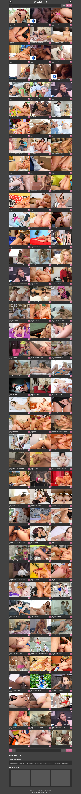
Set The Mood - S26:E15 (56, 283)
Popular (68, 5)
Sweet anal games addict (14, 671)
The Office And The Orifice (57, 505)
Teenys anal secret (55, 486)
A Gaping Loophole (55, 597)
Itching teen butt (34, 523)
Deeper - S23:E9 (34, 135)
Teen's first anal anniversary (57, 357)
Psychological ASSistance (36, 505)
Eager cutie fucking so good (57, 42)
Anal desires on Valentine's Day (15, 153)
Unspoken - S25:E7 (13, 79)
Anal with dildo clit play (56, 616)
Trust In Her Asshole (13, 394)
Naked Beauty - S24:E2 (14, 505)
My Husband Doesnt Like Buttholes (59, 468)
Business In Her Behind (14, 190)
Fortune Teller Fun (34, 153)
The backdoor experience (57, 634)
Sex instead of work (13, 209)
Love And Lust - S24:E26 (35, 116)
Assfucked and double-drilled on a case (17, 579)
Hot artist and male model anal (15, 653)
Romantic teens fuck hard (57, 579)
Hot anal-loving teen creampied (15, 708)
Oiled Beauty (12, 597)
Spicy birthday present (56, 449)
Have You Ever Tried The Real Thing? (16, 449)
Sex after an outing (55, 560)
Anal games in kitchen (56, 172)
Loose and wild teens (13, 61)
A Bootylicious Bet (55, 246)
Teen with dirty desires (14, 116)
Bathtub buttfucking (35, 412)
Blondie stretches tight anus (57, 153)
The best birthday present (36, 246)
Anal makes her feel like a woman (37, 264)
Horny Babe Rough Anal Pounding (58, 727)
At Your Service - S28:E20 (36, 616)
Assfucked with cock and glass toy (16, 375)
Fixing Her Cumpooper (13, 227)
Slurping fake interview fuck (57, 338)
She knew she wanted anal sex (37, 357)
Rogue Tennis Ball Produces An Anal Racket (39, 653)
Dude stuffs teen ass (35, 320)
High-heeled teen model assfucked (16, 264)
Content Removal (41, 792)
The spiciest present (56, 190)
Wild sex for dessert (35, 227)
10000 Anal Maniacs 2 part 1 (36, 61)
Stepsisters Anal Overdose (14, 523)
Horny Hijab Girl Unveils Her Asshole (59, 301)
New (63, 5)
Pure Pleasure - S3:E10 (35, 79)
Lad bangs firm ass (13, 135)
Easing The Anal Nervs (56, 708)
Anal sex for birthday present (36, 560)
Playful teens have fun (14, 727)
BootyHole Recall (55, 523)
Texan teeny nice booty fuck (57, 690)
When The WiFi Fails (13, 98)
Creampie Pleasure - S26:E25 (36, 634)
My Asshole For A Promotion (57, 394)
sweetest (40, 2)
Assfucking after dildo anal (14, 301)
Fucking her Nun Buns (13, 338)
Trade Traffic (34, 792)
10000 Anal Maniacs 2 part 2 (57, 79)
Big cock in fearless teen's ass (58, 320)
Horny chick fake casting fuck (36, 449)
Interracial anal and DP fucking (15, 560)
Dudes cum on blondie (35, 579)
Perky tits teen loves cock (57, 653)
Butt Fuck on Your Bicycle (36, 98)
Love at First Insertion (13, 412)
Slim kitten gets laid (34, 468)
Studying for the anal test (36, 486)
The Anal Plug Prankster (14, 24)
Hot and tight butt (13, 246)
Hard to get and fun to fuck (36, 708)
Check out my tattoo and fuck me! (37, 42)
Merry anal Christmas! (35, 394)
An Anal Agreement (34, 542)
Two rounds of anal (13, 357)
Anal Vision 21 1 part (34, 24)
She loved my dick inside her (57, 264)
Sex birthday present (56, 671)
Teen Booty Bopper (55, 135)
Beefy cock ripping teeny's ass (58, 745)
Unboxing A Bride (34, 172)
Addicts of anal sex (34, 671)
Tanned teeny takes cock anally (37, 727)
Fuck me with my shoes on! (14, 634)
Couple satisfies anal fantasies (37, 597)
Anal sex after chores (13, 431)
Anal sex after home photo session (16, 468)
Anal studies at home (13, 320)
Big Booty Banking (55, 209)
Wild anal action (34, 431)
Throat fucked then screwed (36, 209)
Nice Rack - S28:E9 (34, 338)
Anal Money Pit (55, 227)
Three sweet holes (34, 283)
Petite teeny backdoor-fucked (37, 375)
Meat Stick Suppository (56, 116)
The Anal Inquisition (55, 375)
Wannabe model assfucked (36, 190)
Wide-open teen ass (13, 172)
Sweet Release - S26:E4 (35, 301)
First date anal (12, 745)
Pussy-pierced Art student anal (37, 745)
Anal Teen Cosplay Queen (36, 690)
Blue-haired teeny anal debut (57, 61)
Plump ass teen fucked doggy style (16, 486)
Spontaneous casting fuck (57, 542)
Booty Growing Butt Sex (14, 616)
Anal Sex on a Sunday (56, 412)
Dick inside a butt (12, 42)
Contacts (48, 792)
